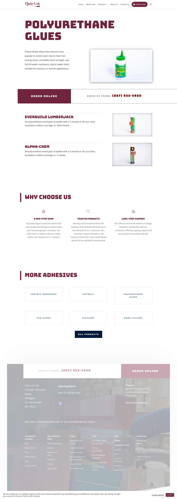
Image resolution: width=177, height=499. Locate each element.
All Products (88, 334)
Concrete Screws (76, 457)
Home (80, 4)
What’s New (90, 4)
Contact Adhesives (44, 294)
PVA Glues (44, 318)
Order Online (44, 96)
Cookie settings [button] (158, 495)
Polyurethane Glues (133, 295)
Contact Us (124, 4)
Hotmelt (88, 294)
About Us (114, 4)
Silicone (88, 318)
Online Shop (141, 4)
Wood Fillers (133, 318)
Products (101, 4)
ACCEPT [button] (170, 495)
